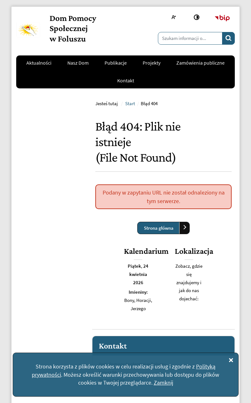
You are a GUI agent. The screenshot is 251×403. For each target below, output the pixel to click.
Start (130, 167)
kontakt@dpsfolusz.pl (44, 293)
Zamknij (163, 382)
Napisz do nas (35, 312)
